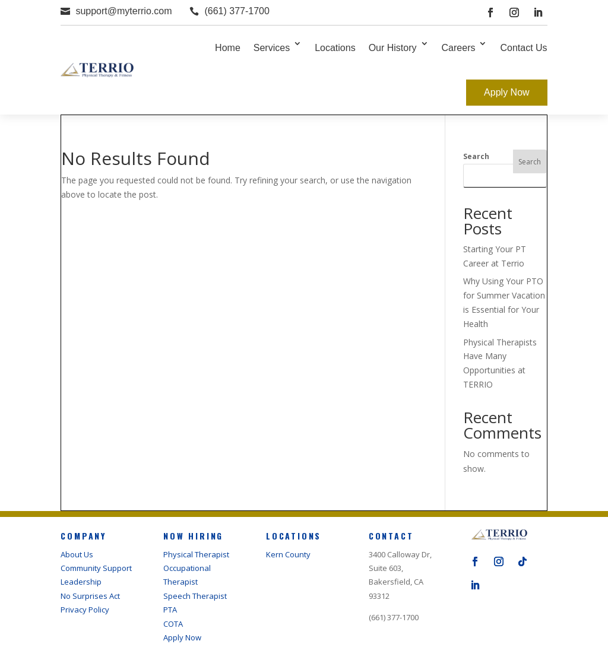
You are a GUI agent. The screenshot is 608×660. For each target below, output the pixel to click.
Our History (393, 48)
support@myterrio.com (123, 11)
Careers (459, 48)
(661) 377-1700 (236, 11)
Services (272, 48)
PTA (170, 609)
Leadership (81, 581)
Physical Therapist (196, 554)
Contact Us (523, 48)
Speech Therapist (195, 596)
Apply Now (506, 92)
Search (476, 156)
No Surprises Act (90, 596)
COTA (173, 623)
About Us (77, 554)
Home (227, 48)
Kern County (288, 554)
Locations (335, 48)
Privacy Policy (85, 609)
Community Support (96, 568)
